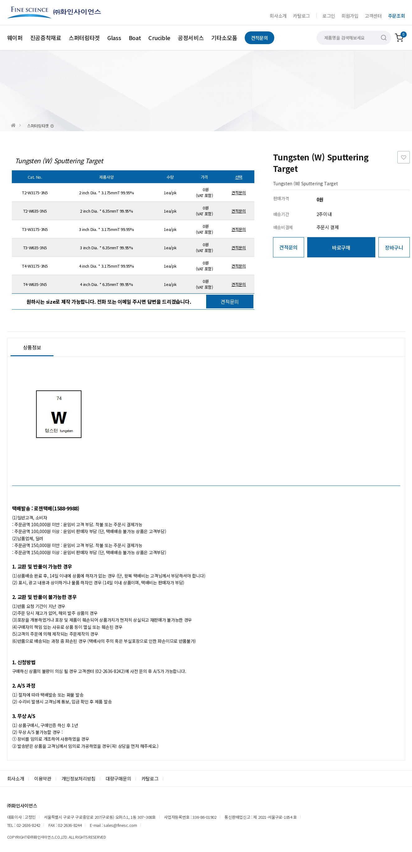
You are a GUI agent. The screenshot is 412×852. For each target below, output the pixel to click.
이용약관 (42, 778)
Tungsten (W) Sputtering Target (59, 160)
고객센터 (373, 15)
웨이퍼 (15, 38)
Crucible (159, 38)
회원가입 (350, 15)
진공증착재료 (45, 38)
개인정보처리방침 (79, 778)
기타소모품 (224, 38)
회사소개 (278, 15)
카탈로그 (301, 15)
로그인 (328, 15)
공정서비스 (191, 38)
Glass (114, 38)
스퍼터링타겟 (84, 38)
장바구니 (394, 247)
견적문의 (259, 38)
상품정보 (32, 347)
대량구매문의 (118, 778)
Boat (135, 38)
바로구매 (341, 247)
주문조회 (396, 15)
